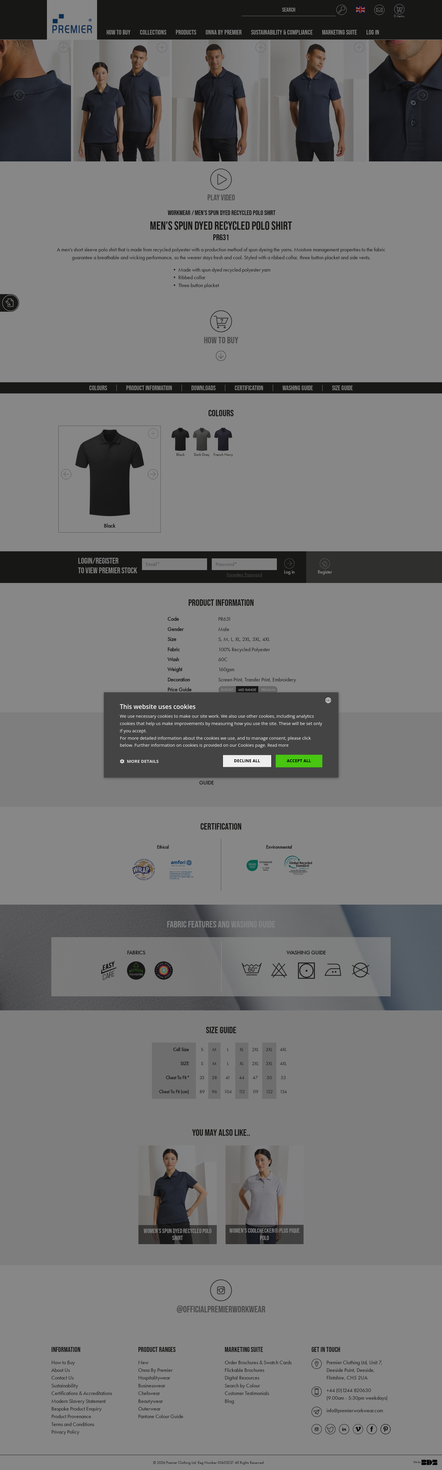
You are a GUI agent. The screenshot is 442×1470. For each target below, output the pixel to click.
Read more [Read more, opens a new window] (278, 745)
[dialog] (221, 735)
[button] (139, 761)
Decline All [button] (245, 761)
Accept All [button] (298, 761)
